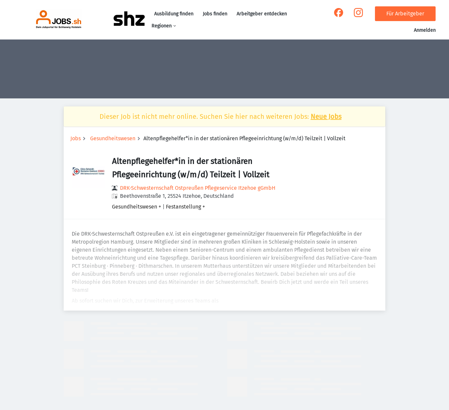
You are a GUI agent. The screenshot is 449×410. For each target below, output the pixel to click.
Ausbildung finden (173, 14)
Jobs (75, 138)
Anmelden (425, 30)
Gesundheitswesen (112, 138)
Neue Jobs (326, 116)
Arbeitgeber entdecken (262, 14)
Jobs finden (215, 14)
